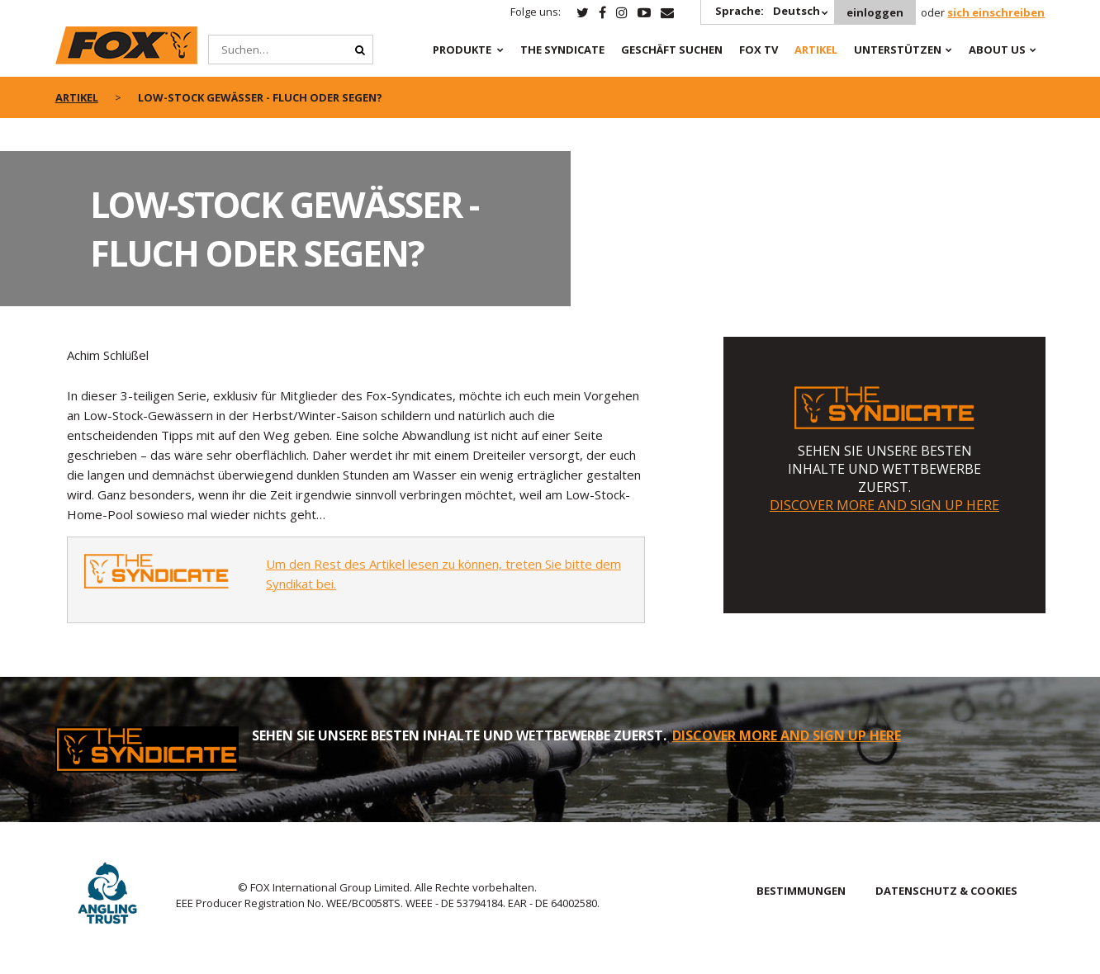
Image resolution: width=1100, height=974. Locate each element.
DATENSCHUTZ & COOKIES (946, 890)
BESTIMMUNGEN (801, 890)
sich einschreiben (996, 12)
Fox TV (758, 49)
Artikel (815, 49)
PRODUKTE (462, 49)
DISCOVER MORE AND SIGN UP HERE (884, 505)
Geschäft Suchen (672, 49)
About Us (997, 49)
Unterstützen (897, 49)
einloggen (874, 12)
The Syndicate (562, 49)
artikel (76, 97)
